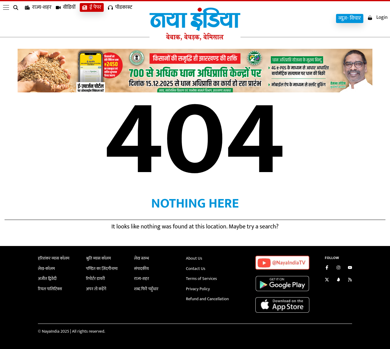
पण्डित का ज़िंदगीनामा (102, 268)
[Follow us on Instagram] (338, 268)
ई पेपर (91, 18)
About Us (194, 258)
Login (378, 18)
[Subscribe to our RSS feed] (350, 280)
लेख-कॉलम (46, 268)
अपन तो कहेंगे (96, 288)
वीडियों (66, 18)
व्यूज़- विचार (349, 18)
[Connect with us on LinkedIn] (338, 280)
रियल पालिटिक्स (50, 288)
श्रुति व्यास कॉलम (98, 258)
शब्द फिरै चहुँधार (146, 288)
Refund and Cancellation (207, 298)
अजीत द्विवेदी (47, 278)
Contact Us (195, 268)
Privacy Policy (198, 288)
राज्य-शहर (38, 18)
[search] (17, 18)
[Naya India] (195, 39)
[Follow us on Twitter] (327, 280)
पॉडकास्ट (120, 18)
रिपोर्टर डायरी (95, 278)
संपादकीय (141, 268)
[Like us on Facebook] (327, 268)
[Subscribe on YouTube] (350, 268)
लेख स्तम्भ (141, 258)
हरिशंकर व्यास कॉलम (53, 258)
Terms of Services (201, 278)
